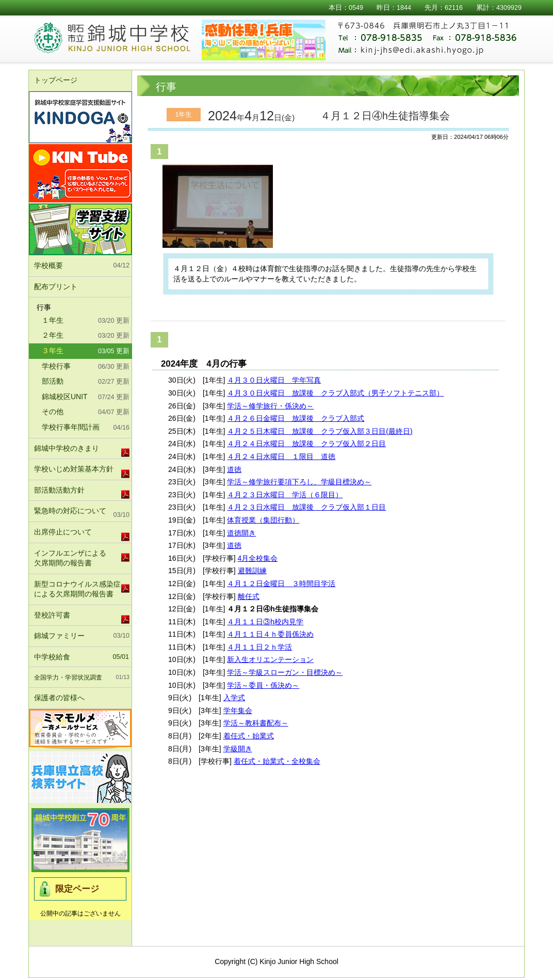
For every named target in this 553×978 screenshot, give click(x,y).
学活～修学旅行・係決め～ (270, 406)
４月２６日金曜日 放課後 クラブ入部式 (295, 418)
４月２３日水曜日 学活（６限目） (285, 495)
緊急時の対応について (81, 513)
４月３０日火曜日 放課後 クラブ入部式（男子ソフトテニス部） (335, 393)
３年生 (85, 351)
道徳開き (241, 533)
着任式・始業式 (248, 736)
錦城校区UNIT (85, 397)
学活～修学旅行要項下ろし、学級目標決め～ (299, 482)
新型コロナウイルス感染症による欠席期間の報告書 (77, 589)
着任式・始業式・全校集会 (277, 761)
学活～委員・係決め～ (263, 685)
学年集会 (237, 710)
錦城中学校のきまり (66, 448)
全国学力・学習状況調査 (81, 677)
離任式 (248, 596)
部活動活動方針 (59, 490)
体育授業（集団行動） (263, 520)
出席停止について (63, 532)
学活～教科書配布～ (255, 723)
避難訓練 (252, 570)
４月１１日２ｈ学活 (259, 647)
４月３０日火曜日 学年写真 (274, 380)
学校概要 (81, 266)
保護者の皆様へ (81, 698)
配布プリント (55, 286)
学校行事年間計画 (85, 428)
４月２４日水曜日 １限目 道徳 (281, 456)
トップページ (55, 80)
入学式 (234, 697)
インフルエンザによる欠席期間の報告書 (70, 558)
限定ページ (77, 889)
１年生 (85, 321)
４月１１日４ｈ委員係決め (270, 634)
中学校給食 (81, 657)
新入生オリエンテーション (270, 659)
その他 (85, 412)
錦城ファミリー (81, 636)
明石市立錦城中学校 (125, 38)
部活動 (85, 382)
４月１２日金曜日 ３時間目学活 (281, 583)
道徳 (234, 469)
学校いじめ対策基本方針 (73, 469)
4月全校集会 (258, 558)
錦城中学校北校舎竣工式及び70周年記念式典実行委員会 (80, 840)
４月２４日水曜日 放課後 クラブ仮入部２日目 (306, 443)
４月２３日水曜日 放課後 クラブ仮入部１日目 (306, 507)
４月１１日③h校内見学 (265, 622)
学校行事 (85, 367)
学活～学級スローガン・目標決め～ (285, 672)
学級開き (237, 749)
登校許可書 (52, 615)
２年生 (85, 336)
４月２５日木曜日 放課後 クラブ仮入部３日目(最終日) (319, 431)
